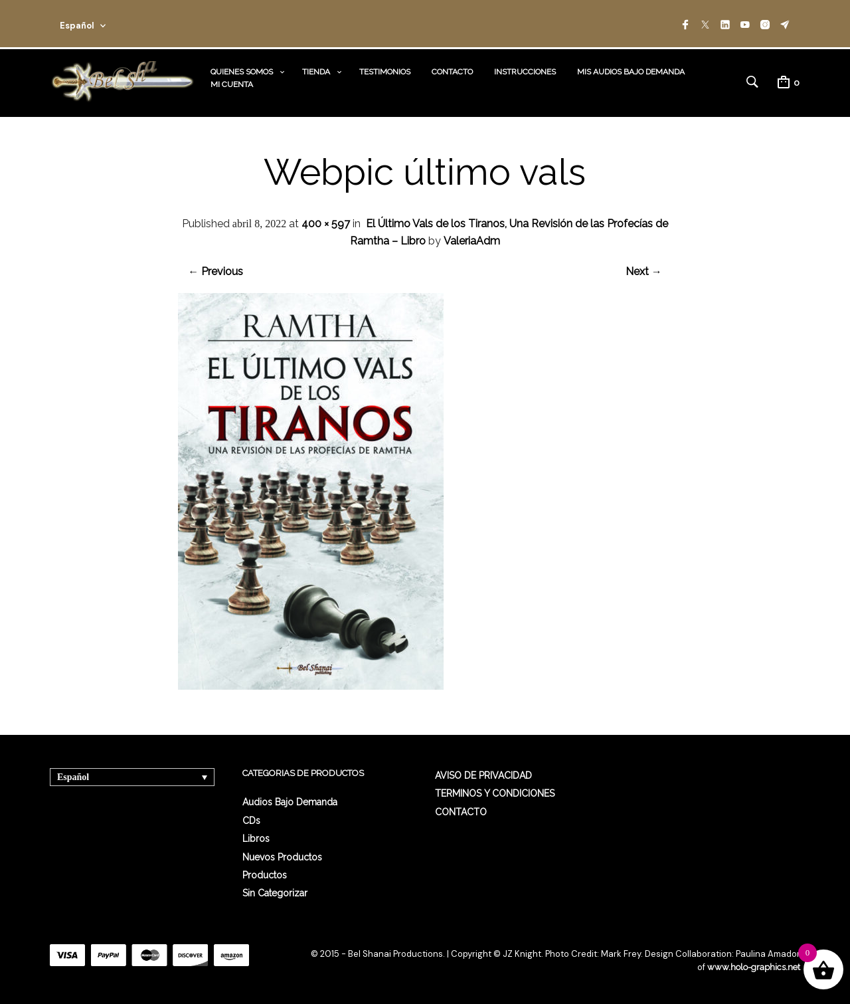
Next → (644, 271)
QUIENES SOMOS (242, 71)
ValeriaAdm (472, 241)
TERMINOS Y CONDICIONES (494, 793)
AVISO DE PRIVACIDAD (483, 775)
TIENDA (316, 71)
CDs (251, 820)
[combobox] (101, 23)
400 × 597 (325, 223)
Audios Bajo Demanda (289, 802)
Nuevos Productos (282, 857)
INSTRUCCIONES (525, 71)
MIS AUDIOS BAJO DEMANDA (631, 71)
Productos (264, 875)
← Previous (215, 271)
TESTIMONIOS (384, 71)
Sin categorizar (274, 893)
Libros (256, 838)
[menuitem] (132, 777)
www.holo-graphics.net (753, 967)
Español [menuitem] (73, 777)
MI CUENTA (232, 84)
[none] (132, 777)
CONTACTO (452, 71)
